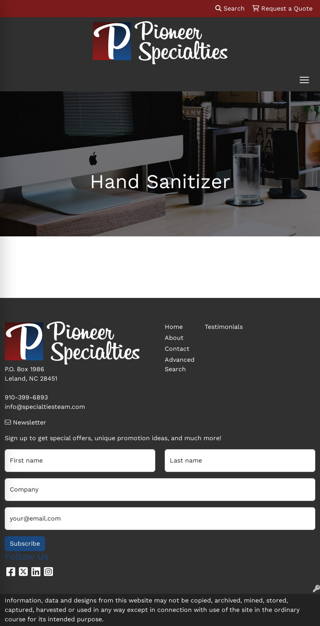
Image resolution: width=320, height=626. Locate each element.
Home (174, 326)
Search (230, 8)
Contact (177, 348)
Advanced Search (180, 364)
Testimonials (220, 326)
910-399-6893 (26, 397)
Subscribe (25, 543)
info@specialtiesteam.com (45, 406)
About (174, 337)
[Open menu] (304, 80)
